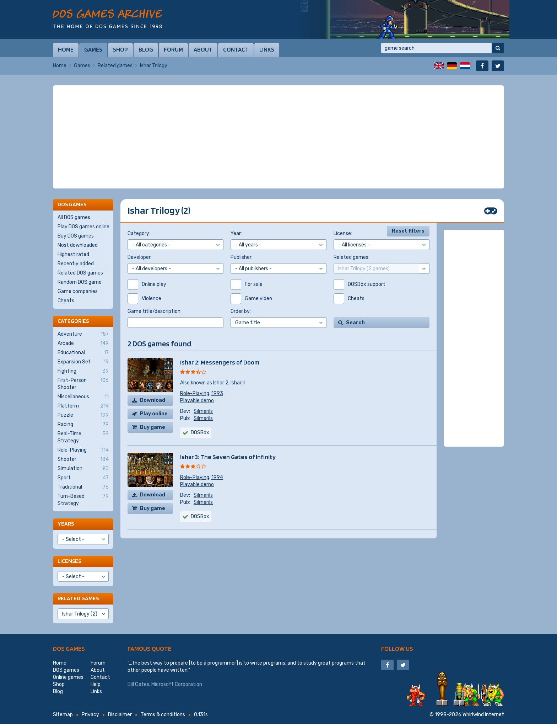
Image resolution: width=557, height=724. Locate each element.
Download (152, 400)
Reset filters (408, 231)
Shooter (83, 459)
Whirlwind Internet (483, 715)
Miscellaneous (83, 396)
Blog (146, 49)
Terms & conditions (163, 715)
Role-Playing (194, 393)
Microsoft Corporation (176, 684)
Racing (83, 424)
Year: (236, 233)
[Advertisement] (278, 137)
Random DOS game (80, 282)
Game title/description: (155, 311)
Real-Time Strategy (83, 437)
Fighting (83, 371)
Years (66, 523)
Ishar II (238, 383)
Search (355, 323)
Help (96, 684)
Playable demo (197, 401)
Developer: (140, 257)
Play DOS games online (83, 227)
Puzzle (83, 415)
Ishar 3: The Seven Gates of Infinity (228, 457)
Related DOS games (80, 273)
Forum (173, 49)
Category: (139, 233)
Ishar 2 (220, 383)
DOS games (69, 648)
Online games (68, 677)
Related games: (351, 257)
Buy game (152, 427)
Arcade (83, 343)
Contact (236, 49)
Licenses (69, 561)
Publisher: (242, 257)
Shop (120, 49)
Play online (154, 414)
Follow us (397, 648)
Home (66, 49)
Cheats (66, 301)
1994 (217, 477)
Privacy (90, 715)
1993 (217, 393)
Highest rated (73, 254)
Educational (83, 352)
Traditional (83, 487)
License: (343, 233)
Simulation (83, 468)
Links (266, 49)
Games (93, 49)
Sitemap (63, 715)
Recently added (76, 264)
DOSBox (200, 433)
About (203, 49)
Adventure (83, 334)
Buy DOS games (76, 236)
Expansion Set (83, 362)
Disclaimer (120, 715)
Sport (83, 477)
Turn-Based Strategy (83, 499)
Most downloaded (78, 245)
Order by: (241, 311)
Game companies (78, 291)
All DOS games (74, 217)
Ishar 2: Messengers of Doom (219, 362)
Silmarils (203, 411)
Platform (83, 406)
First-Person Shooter (83, 383)
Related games (115, 66)
